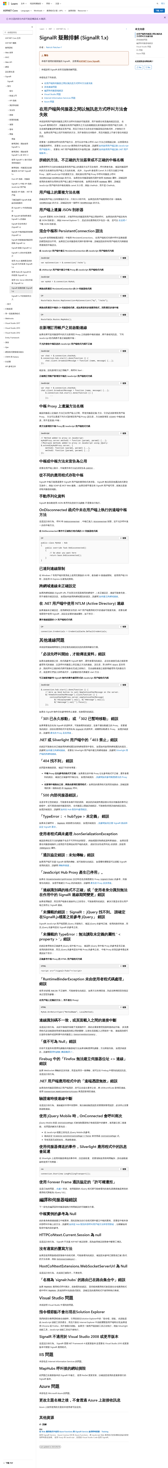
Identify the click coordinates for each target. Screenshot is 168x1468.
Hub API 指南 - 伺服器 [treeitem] (21, 179)
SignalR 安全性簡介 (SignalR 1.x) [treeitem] (19, 225)
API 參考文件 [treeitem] (10, 366)
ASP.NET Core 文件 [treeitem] (13, 38)
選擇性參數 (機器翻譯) (60, 1051)
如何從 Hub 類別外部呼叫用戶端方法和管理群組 (91, 1224)
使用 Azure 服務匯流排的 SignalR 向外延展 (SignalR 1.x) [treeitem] (22, 263)
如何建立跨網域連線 (108, 596)
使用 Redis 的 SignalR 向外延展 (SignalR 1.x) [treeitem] (21, 273)
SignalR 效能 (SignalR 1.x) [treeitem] (22, 248)
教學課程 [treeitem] (9, 47)
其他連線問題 (50, 86)
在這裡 (122, 220)
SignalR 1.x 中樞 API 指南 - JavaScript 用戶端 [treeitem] (22, 185)
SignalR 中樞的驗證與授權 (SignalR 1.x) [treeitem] (22, 233)
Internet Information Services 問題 (59, 97)
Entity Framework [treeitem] (12, 337)
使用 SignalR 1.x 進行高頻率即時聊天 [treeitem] (22, 161)
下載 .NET (159, 10)
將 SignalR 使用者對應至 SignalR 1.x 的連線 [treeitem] (21, 217)
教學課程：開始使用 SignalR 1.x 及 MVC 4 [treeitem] (20, 153)
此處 (59, 1188)
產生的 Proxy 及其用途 (60, 732)
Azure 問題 (49, 101)
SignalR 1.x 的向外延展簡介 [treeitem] (21, 254)
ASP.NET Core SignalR (89, 61)
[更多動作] (126, 29)
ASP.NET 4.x (61, 29)
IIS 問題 (139, 50)
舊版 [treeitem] (13, 139)
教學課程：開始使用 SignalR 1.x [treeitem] (20, 145)
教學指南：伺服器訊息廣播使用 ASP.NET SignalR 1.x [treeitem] (22, 170)
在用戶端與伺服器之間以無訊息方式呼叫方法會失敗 (68, 83)
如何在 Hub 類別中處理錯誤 (74, 809)
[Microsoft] (5, 3)
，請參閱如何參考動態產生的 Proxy (110, 777)
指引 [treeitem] (11, 91)
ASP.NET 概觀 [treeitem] (10, 43)
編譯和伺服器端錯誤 (53, 90)
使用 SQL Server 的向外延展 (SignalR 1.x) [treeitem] (22, 281)
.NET (50, 29)
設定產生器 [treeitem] (9, 71)
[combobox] (18, 32)
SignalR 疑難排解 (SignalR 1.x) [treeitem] (22, 289)
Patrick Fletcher (53, 47)
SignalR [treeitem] (10, 81)
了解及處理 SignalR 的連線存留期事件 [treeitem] (21, 201)
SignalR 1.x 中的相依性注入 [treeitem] (21, 297)
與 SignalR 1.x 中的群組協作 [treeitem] (22, 209)
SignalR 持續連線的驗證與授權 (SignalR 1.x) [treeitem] (22, 241)
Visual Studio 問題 (52, 94)
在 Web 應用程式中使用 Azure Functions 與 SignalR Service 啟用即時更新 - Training (73, 1431)
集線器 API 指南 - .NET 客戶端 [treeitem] (22, 193)
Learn (42, 29)
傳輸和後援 (64, 865)
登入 (163, 3)
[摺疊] (32, 27)
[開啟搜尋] (157, 3)
